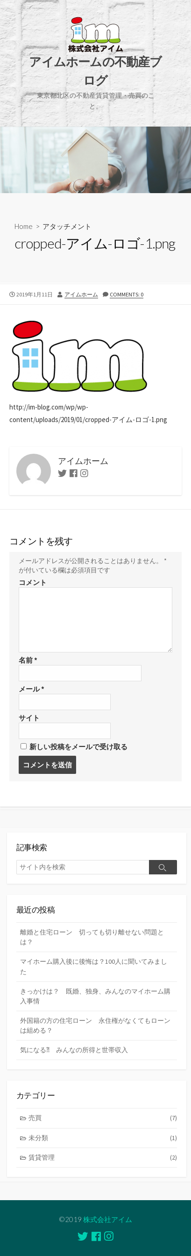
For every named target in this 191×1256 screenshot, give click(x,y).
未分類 (102, 1138)
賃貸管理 (102, 1157)
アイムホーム (81, 294)
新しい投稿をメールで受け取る (78, 746)
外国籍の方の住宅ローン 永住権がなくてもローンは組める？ (95, 1025)
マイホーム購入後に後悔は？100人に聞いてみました (93, 966)
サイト (29, 717)
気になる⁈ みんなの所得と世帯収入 (74, 1050)
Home (23, 226)
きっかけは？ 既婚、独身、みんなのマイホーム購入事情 (95, 996)
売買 (102, 1118)
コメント (33, 582)
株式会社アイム (107, 1219)
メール (31, 689)
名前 (28, 660)
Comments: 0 (126, 294)
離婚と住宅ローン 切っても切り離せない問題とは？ (92, 937)
